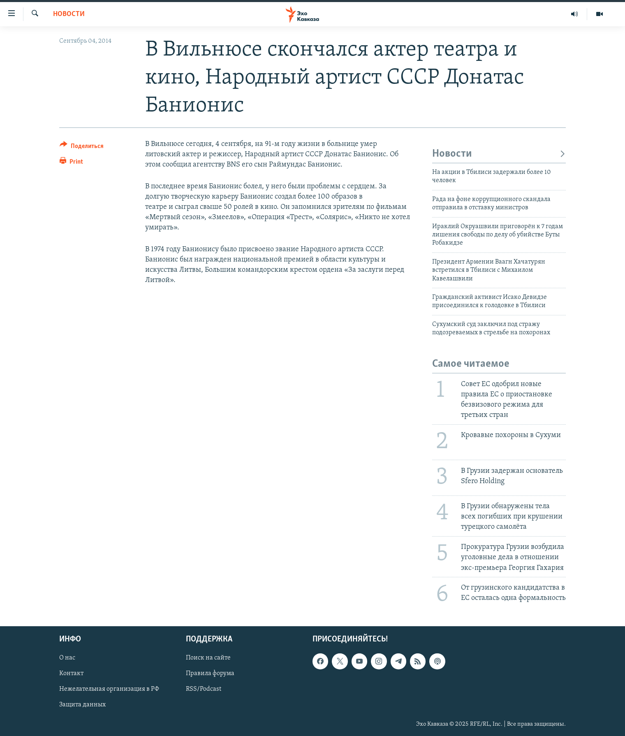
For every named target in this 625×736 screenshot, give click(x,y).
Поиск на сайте (208, 658)
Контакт (71, 674)
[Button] (82, 147)
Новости (69, 14)
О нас (67, 658)
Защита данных (82, 705)
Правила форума (210, 674)
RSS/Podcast (203, 689)
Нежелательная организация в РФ (109, 689)
